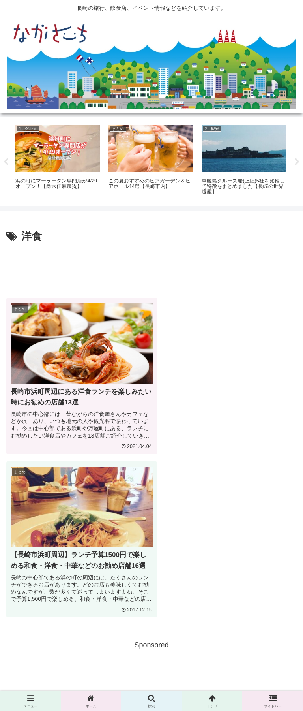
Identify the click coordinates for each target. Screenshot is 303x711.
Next (297, 162)
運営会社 (250, 686)
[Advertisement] (151, 267)
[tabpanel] (57, 160)
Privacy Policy (151, 686)
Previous (6, 162)
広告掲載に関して (52, 686)
